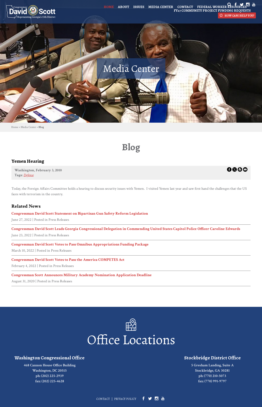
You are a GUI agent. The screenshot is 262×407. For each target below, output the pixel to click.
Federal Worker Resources (222, 6)
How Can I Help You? (236, 15)
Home (109, 6)
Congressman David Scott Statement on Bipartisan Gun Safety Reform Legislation (79, 213)
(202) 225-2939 (52, 375)
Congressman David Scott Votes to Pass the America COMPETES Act (67, 260)
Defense (29, 175)
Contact (185, 6)
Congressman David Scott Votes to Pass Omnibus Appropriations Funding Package (80, 244)
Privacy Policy (125, 399)
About (123, 6)
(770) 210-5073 (215, 375)
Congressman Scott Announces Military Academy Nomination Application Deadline (81, 275)
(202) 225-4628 (53, 381)
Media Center (160, 6)
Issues (138, 6)
